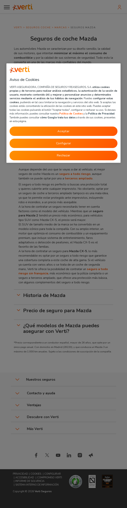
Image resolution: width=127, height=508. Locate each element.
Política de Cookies (71, 113)
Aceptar (63, 131)
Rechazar (63, 155)
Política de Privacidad (101, 113)
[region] (63, 113)
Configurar (63, 143)
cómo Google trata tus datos (58, 117)
